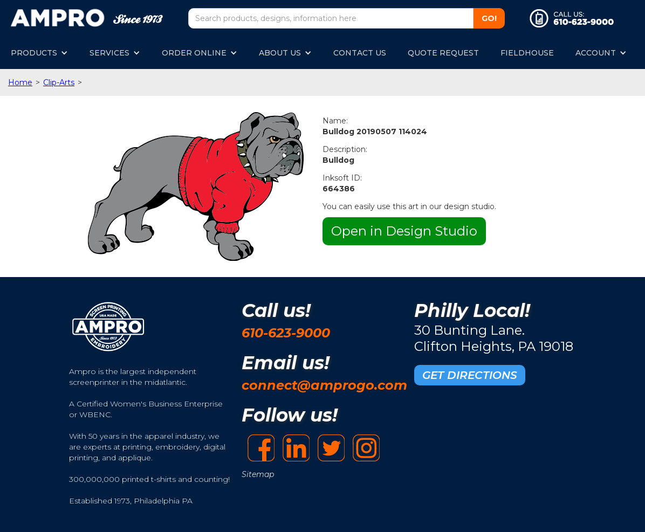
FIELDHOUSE (527, 53)
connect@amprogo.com (324, 385)
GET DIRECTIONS (469, 375)
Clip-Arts (58, 82)
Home (20, 82)
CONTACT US (359, 53)
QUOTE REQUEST (443, 53)
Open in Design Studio (404, 231)
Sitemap (258, 474)
